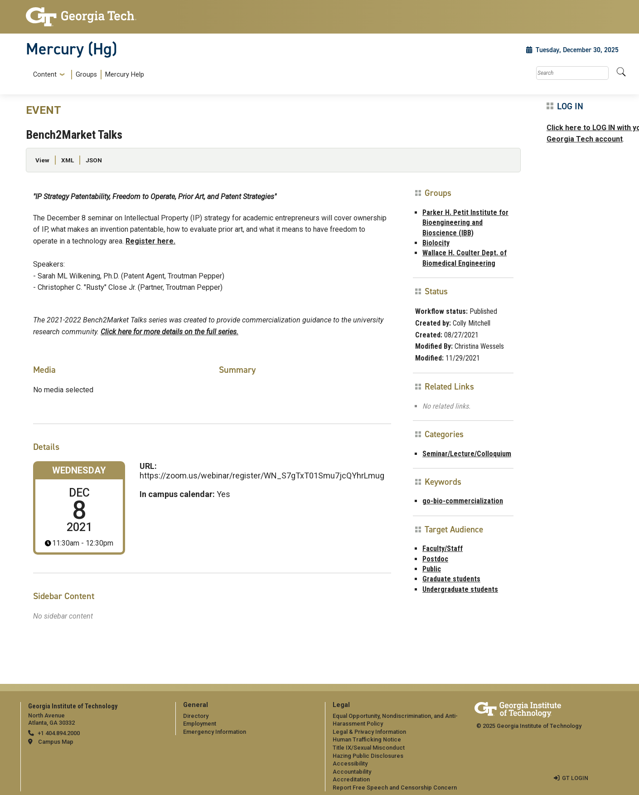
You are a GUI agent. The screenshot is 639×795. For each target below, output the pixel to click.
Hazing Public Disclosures (368, 755)
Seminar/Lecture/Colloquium (466, 453)
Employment (199, 723)
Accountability (352, 771)
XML (67, 160)
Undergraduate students (460, 589)
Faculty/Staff (442, 548)
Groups (86, 74)
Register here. (150, 241)
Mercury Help (124, 74)
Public (431, 569)
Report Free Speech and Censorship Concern (395, 787)
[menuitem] (87, 74)
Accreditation (351, 779)
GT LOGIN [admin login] (575, 778)
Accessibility (350, 763)
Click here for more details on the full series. (169, 331)
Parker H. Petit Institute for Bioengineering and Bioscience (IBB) (465, 222)
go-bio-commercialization (462, 501)
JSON (94, 160)
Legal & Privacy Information (369, 731)
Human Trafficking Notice (367, 739)
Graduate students (451, 579)
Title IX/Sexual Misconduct (369, 747)
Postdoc (435, 559)
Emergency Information (214, 731)
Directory (195, 715)
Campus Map (55, 741)
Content (45, 74)
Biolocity (436, 243)
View (42, 160)
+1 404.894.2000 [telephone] (59, 733)
